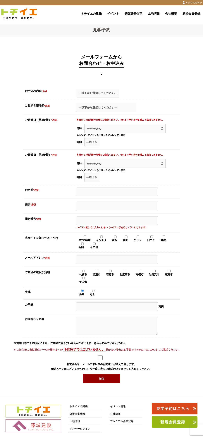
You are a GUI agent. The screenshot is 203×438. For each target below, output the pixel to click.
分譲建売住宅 (133, 13)
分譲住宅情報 (77, 413)
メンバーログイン (80, 428)
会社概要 (171, 13)
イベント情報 (118, 406)
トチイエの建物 (91, 13)
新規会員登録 (191, 13)
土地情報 (154, 13)
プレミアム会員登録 (121, 421)
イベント (113, 13)
